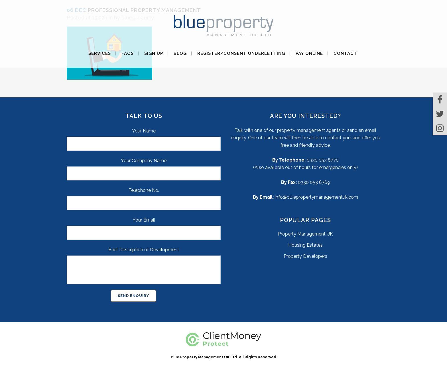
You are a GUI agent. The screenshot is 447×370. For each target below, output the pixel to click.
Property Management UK (305, 234)
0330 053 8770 (323, 160)
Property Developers (305, 256)
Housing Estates (305, 245)
